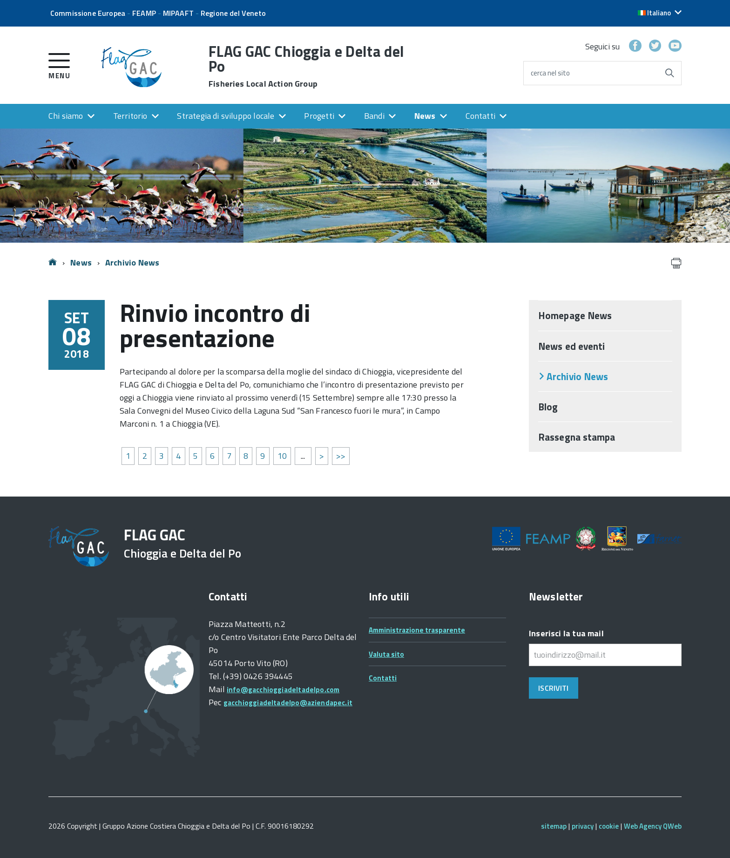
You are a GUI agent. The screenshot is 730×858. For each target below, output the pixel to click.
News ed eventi (571, 346)
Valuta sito (386, 654)
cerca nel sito (550, 73)
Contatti (480, 115)
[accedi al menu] (59, 64)
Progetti (319, 115)
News (425, 115)
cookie (609, 826)
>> (340, 455)
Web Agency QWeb (653, 826)
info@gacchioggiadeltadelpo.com (283, 689)
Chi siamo (65, 115)
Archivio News (132, 262)
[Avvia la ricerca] (669, 73)
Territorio (130, 115)
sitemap (554, 826)
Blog (548, 406)
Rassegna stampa (576, 436)
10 (282, 455)
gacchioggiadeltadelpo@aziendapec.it (287, 702)
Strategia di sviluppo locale (225, 115)
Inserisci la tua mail (566, 633)
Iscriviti (553, 688)
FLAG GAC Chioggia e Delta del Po (306, 66)
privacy (583, 826)
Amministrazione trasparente (417, 630)
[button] (660, 13)
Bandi (374, 115)
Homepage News (575, 315)
